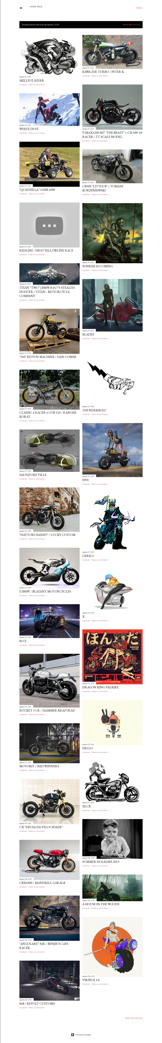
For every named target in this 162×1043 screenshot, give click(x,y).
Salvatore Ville (33, 475)
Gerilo (88, 556)
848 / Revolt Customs (37, 1003)
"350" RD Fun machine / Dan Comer (47, 357)
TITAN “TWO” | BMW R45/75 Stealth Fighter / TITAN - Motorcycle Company (47, 292)
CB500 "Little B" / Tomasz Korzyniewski (102, 188)
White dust (29, 129)
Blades (88, 334)
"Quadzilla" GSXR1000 (37, 190)
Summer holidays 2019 (100, 862)
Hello (87, 748)
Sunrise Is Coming (97, 266)
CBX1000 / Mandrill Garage (42, 883)
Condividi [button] (23, 85)
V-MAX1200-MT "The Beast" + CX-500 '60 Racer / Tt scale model (112, 134)
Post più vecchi (134, 1018)
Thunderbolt (94, 410)
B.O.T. (23, 641)
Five (85, 480)
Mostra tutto (131, 24)
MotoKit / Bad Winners (39, 766)
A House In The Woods (100, 904)
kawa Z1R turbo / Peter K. (103, 72)
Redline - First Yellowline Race (46, 250)
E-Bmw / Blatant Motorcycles (45, 591)
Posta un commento (37, 85)
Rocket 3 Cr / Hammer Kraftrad (47, 710)
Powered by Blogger (81, 1034)
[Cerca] (139, 8)
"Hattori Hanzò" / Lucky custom (47, 535)
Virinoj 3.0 (90, 980)
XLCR (86, 806)
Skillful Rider (31, 80)
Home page (36, 6)
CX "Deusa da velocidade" (41, 827)
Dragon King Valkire (100, 687)
